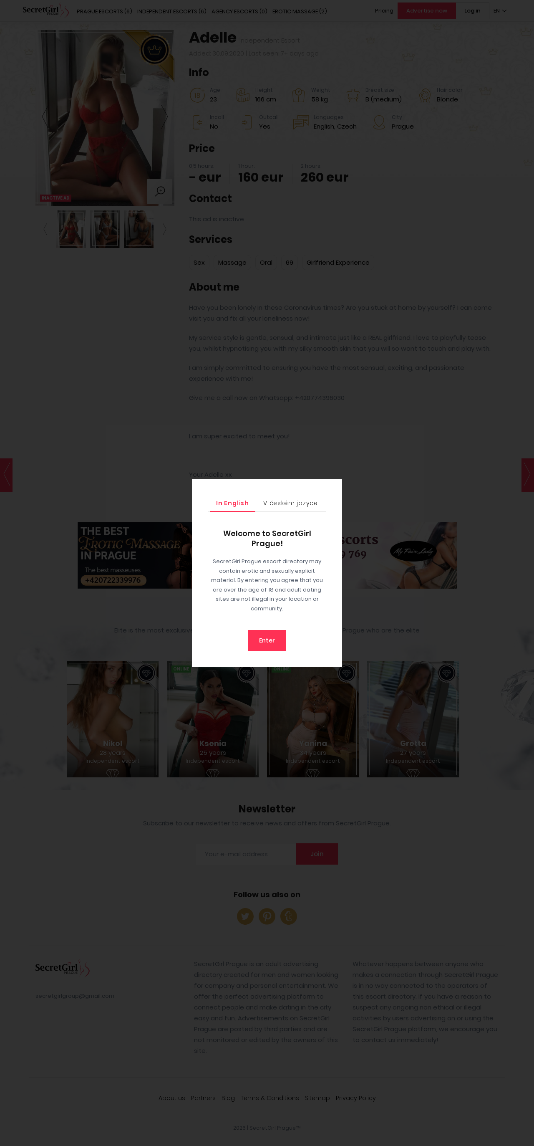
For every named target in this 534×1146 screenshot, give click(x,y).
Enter (267, 640)
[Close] (333, 487)
